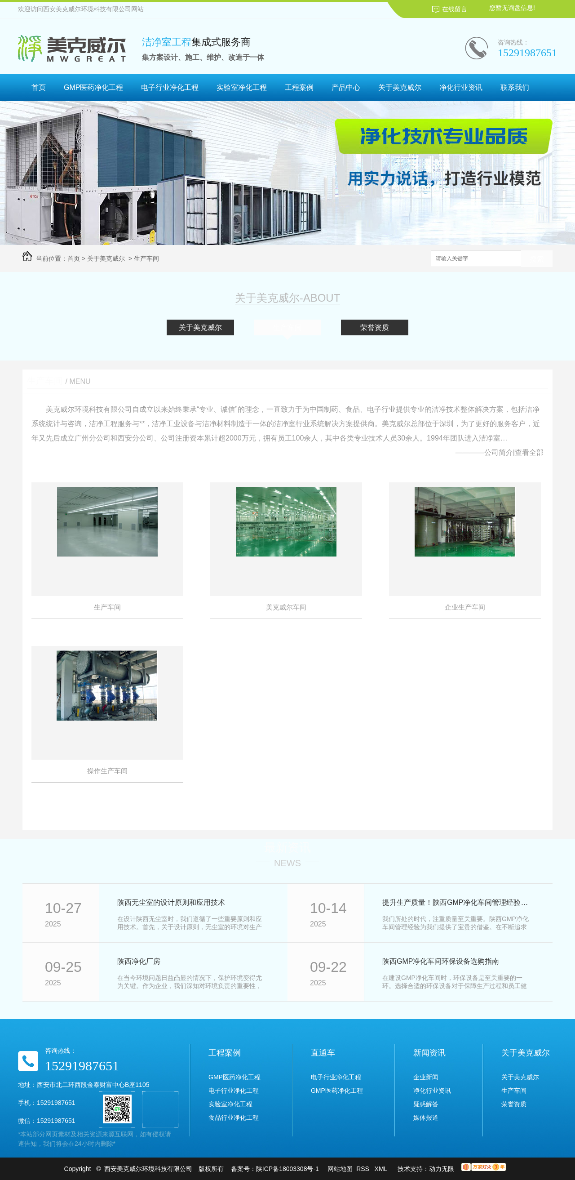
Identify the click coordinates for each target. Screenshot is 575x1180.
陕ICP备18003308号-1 (287, 1168)
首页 (38, 87)
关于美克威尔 (399, 87)
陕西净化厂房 (138, 961)
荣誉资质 (374, 327)
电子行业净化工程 (170, 87)
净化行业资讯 (460, 87)
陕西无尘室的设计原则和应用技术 (171, 902)
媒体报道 (425, 1117)
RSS (363, 1168)
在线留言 (454, 9)
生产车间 (146, 258)
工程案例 (299, 87)
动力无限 (441, 1168)
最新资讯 (287, 847)
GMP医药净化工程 (93, 87)
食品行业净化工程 (233, 1117)
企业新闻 (425, 1077)
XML (382, 1168)
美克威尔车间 (286, 607)
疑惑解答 (425, 1104)
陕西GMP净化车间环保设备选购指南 (440, 961)
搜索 (537, 259)
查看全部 (529, 452)
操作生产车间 (107, 771)
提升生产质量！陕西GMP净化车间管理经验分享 (457, 902)
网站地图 (340, 1168)
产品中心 (346, 87)
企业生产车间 (465, 607)
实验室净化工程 (242, 87)
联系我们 (514, 87)
